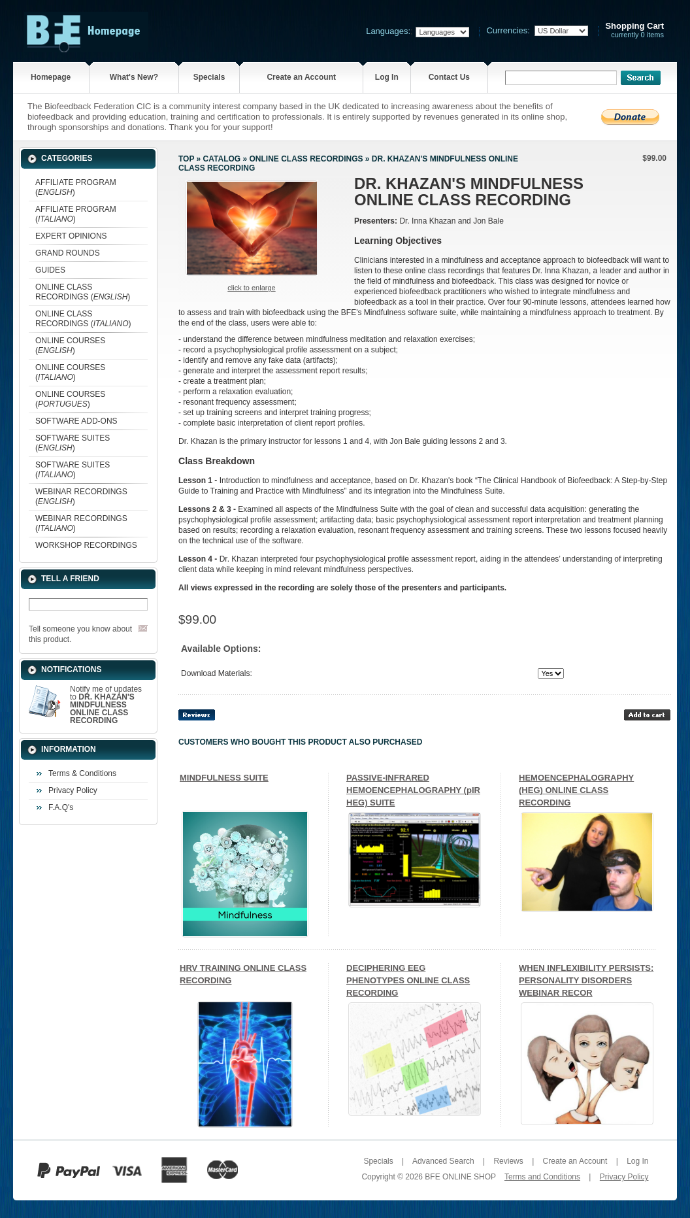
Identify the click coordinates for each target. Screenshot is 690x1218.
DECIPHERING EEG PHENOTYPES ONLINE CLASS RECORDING (408, 980)
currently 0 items (634, 30)
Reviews (508, 1161)
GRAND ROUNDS (67, 253)
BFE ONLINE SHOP (460, 1176)
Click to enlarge (251, 288)
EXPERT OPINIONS (71, 236)
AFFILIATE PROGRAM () (75, 187)
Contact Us (449, 77)
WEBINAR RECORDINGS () (81, 496)
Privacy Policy (72, 790)
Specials (209, 77)
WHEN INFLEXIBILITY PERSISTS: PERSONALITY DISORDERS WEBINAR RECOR (586, 980)
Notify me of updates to (106, 705)
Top (186, 158)
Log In (387, 77)
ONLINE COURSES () (70, 345)
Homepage (51, 77)
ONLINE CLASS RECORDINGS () (82, 291)
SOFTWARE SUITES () (72, 442)
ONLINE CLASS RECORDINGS (306, 158)
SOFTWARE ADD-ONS (76, 421)
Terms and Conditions (542, 1176)
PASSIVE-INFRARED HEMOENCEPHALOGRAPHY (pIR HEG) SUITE (413, 790)
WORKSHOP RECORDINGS (86, 545)
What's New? (134, 77)
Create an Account (301, 77)
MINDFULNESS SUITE (224, 778)
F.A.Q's (60, 807)
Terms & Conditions (82, 773)
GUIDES (50, 270)
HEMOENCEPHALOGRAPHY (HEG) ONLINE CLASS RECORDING (576, 790)
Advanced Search (443, 1161)
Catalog (222, 158)
